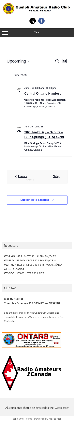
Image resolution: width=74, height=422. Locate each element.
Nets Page (19, 312)
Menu (37, 33)
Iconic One (18, 418)
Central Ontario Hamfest (42, 93)
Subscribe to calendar (34, 199)
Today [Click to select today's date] (56, 176)
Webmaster (62, 407)
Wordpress (55, 418)
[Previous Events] (21, 176)
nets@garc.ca (31, 317)
